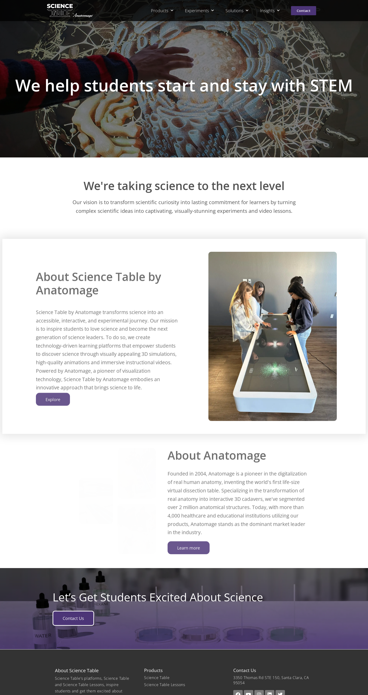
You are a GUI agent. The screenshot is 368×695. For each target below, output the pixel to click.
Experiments (199, 11)
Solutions (237, 11)
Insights (270, 11)
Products (162, 11)
